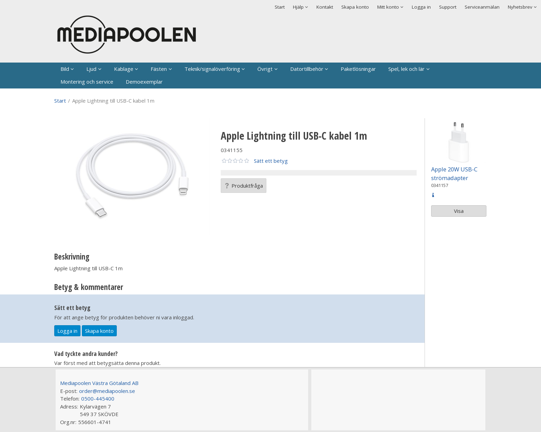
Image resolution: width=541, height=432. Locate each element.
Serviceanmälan (482, 7)
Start (280, 7)
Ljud (91, 68)
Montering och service (86, 81)
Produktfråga (243, 185)
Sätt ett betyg (271, 160)
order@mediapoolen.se (107, 390)
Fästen (159, 68)
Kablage (123, 68)
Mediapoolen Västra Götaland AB (99, 382)
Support (447, 7)
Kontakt (324, 7)
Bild (64, 68)
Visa (459, 210)
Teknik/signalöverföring (212, 68)
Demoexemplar (144, 81)
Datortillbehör (306, 68)
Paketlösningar (358, 68)
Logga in (421, 7)
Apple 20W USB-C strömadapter (454, 173)
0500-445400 (97, 398)
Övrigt (265, 68)
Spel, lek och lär (406, 68)
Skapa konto (355, 7)
